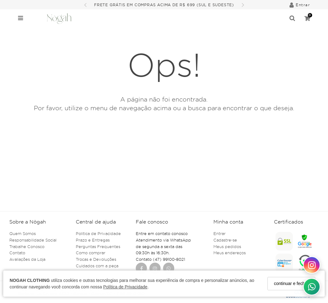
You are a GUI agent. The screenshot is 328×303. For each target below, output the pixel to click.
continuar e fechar (291, 283)
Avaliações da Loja (27, 259)
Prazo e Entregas (93, 240)
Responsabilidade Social (33, 240)
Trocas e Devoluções (96, 259)
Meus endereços (229, 253)
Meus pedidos (227, 246)
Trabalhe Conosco (26, 246)
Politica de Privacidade (98, 233)
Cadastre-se (225, 240)
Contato (17, 253)
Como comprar (90, 253)
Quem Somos (22, 233)
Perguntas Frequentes (98, 246)
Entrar (219, 233)
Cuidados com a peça (97, 266)
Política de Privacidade (125, 286)
